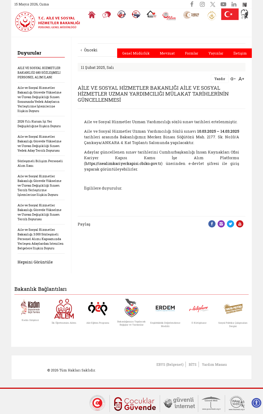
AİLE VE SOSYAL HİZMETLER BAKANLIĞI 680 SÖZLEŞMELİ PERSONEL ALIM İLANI (39, 72)
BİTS (193, 364)
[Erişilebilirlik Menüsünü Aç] (256, 403)
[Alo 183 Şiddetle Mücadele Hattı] (121, 14)
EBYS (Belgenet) (169, 364)
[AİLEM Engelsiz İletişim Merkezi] (169, 16)
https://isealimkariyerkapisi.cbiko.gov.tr (123, 163)
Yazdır (219, 78)
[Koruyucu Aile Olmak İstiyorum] (151, 14)
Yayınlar (215, 53)
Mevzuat (167, 53)
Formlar (191, 53)
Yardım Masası (214, 364)
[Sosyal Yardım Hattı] (136, 14)
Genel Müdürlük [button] (136, 53)
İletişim (240, 53)
